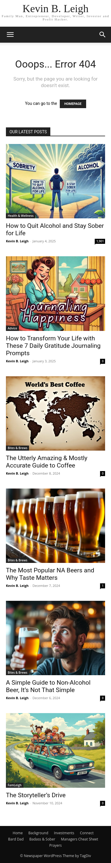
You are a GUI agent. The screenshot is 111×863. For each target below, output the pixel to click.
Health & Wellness (20, 216)
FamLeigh (15, 785)
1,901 (100, 241)
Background (38, 832)
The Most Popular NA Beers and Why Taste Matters (50, 574)
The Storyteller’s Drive (36, 795)
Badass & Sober (42, 839)
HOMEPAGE (72, 104)
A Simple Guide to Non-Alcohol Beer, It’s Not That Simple (48, 686)
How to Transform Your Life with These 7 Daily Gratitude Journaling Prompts (53, 346)
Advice (12, 328)
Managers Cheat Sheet (79, 839)
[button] (10, 35)
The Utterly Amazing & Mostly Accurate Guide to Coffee (46, 461)
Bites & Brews (17, 448)
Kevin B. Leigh (17, 241)
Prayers (55, 845)
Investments (64, 832)
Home (18, 832)
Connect (87, 832)
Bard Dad (16, 839)
